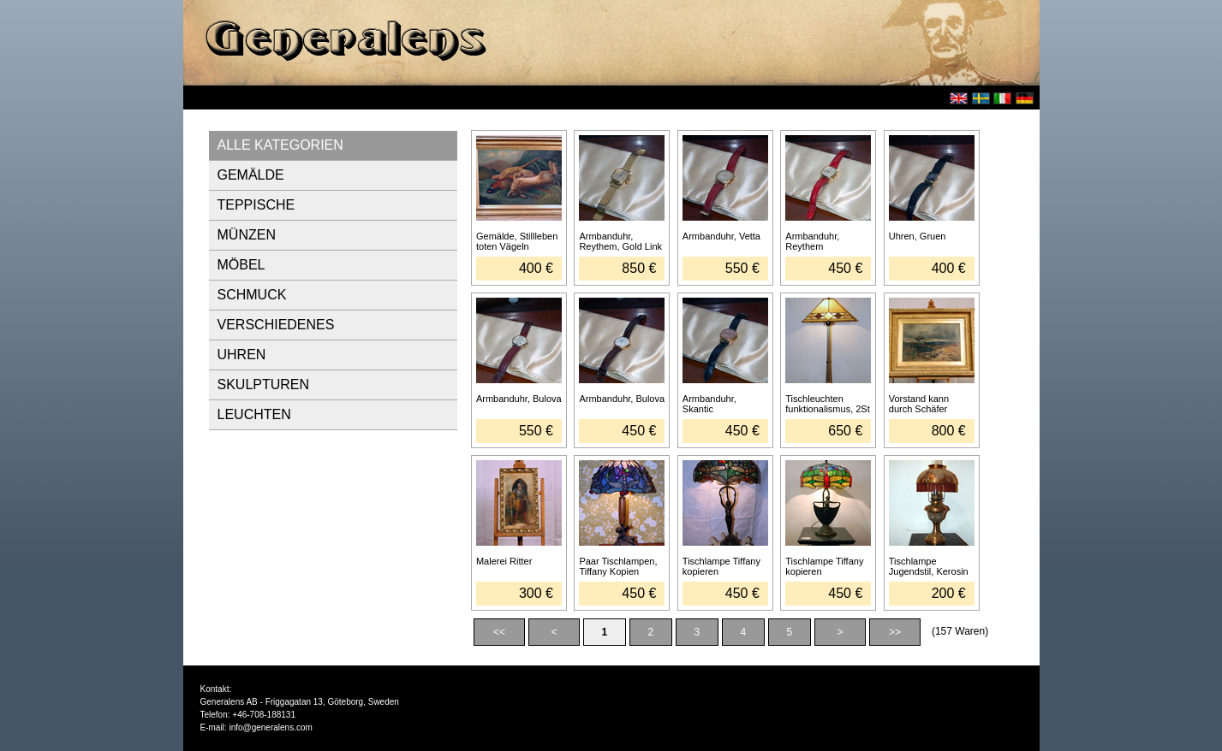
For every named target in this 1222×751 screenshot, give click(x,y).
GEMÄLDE (251, 175)
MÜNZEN (247, 235)
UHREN (242, 354)
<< (499, 632)
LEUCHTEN (254, 414)
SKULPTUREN (264, 384)
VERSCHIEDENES (276, 324)
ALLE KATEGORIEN (280, 145)
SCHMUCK (252, 294)
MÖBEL (241, 264)
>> (895, 632)
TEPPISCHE (256, 205)
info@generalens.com (270, 727)
